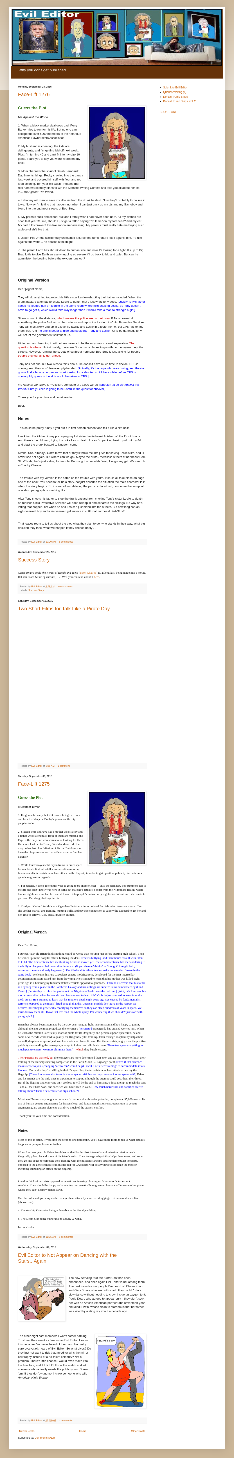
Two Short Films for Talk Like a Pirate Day (64, 608)
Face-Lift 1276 (34, 94)
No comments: (66, 586)
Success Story (34, 560)
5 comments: (66, 541)
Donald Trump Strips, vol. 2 (179, 101)
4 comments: (66, 1420)
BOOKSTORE (168, 112)
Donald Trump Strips (175, 96)
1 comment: (64, 765)
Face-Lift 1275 (34, 784)
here (96, 577)
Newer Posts (26, 1431)
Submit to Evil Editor (175, 87)
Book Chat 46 (88, 572)
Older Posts (138, 1431)
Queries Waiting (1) (174, 92)
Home (82, 1431)
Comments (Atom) (45, 1437)
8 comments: (66, 1236)
